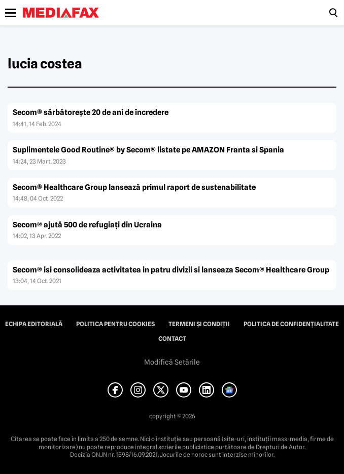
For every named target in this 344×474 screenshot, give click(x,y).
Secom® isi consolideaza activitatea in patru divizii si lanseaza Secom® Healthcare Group (171, 269)
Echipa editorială (33, 324)
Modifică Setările (172, 362)
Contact (172, 338)
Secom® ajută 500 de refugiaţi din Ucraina (87, 224)
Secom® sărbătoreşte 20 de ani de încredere (90, 112)
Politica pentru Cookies (115, 324)
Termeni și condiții (199, 324)
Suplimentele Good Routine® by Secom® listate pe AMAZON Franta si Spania (148, 149)
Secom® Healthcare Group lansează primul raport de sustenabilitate (134, 187)
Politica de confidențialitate (291, 324)
